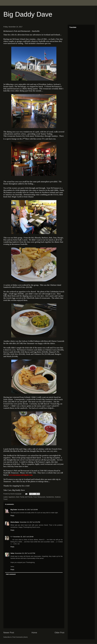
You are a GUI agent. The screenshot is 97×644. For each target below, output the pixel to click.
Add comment (11, 574)
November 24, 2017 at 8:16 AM (28, 509)
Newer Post (8, 632)
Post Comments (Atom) (20, 637)
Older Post (59, 632)
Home (34, 632)
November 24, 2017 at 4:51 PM (30, 522)
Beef (17, 497)
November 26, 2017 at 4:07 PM (25, 553)
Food (35, 497)
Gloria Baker (14, 522)
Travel (5, 499)
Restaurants (41, 497)
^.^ (11, 536)
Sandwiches (50, 497)
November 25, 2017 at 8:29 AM (23, 536)
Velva (12, 553)
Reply (12, 515)
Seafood (57, 497)
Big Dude (13, 509)
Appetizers (11, 497)
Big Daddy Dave (27, 14)
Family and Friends (26, 497)
